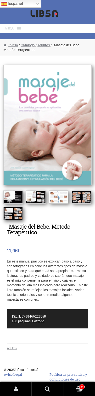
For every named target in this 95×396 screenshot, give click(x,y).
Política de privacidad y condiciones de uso (68, 376)
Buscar (47, 389)
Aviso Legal (13, 374)
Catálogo (28, 45)
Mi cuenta (16, 389)
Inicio (13, 45)
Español (12, 4)
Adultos (44, 45)
